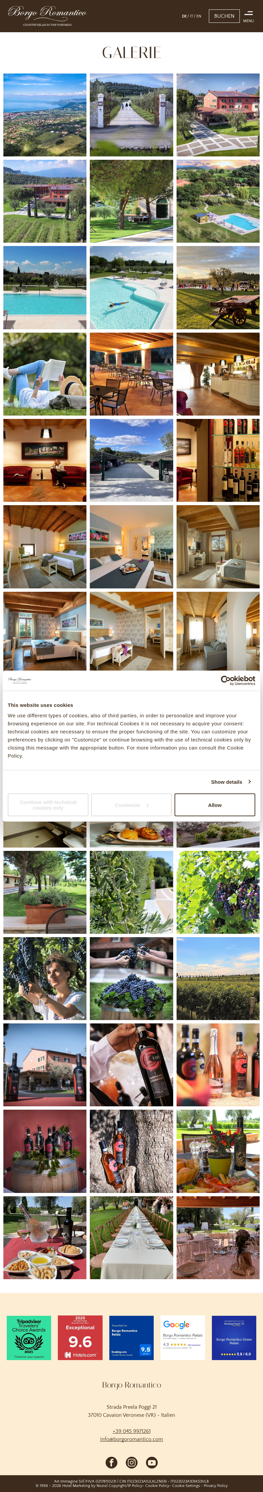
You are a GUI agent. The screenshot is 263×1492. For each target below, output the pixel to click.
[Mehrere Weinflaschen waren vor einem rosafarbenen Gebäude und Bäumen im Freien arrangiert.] (44, 1064)
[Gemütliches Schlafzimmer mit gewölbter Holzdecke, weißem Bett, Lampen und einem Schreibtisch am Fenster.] (44, 546)
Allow (215, 805)
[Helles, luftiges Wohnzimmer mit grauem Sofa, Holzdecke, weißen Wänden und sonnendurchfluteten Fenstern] (218, 633)
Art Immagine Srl (68, 1481)
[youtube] (152, 1463)
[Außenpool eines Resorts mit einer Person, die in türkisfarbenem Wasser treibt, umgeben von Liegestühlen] (131, 287)
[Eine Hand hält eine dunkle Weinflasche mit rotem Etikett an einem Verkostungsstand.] (131, 1064)
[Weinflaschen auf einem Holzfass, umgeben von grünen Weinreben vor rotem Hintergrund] (44, 1151)
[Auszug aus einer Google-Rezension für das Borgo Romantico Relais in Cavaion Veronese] (182, 1337)
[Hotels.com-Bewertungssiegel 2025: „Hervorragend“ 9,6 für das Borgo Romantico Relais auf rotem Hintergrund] (80, 1337)
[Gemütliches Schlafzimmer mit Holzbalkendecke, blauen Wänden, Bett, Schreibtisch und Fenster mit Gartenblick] (44, 633)
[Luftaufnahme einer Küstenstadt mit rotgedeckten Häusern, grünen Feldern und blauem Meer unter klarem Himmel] (44, 115)
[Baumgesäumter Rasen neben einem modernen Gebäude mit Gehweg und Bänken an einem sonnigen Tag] (131, 201)
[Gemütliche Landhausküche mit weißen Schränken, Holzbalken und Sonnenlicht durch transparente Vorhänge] (218, 374)
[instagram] (132, 1463)
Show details (226, 781)
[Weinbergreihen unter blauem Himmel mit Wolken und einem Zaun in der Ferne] (218, 978)
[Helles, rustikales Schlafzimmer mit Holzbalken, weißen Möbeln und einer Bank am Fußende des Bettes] (131, 633)
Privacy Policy (216, 1486)
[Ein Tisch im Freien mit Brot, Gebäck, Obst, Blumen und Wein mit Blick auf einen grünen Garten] (218, 1151)
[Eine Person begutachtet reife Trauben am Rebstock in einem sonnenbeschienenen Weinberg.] (44, 978)
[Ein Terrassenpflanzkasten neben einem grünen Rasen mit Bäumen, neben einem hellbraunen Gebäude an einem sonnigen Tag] (44, 892)
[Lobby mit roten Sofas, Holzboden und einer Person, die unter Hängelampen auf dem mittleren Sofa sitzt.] (44, 460)
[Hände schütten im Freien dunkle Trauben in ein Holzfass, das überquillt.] (131, 978)
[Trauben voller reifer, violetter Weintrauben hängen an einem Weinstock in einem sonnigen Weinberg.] (218, 892)
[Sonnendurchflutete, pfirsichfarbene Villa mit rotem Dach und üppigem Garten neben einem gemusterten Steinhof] (218, 115)
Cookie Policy (157, 1486)
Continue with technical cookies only (48, 805)
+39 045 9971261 (132, 1431)
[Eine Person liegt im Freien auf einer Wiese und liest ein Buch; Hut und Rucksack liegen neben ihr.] (44, 374)
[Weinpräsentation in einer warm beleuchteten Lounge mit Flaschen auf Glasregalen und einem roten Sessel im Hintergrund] (218, 460)
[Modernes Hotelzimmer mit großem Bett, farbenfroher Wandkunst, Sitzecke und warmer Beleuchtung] (131, 546)
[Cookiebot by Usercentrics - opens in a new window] (225, 680)
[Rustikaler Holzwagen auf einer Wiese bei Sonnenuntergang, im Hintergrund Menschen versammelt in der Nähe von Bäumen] (218, 287)
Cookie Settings (186, 1486)
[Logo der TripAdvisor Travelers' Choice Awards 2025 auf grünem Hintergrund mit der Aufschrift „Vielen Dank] (29, 1337)
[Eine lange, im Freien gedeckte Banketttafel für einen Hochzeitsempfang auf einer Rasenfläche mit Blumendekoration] (131, 1237)
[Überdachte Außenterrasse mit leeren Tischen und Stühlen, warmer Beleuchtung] (131, 374)
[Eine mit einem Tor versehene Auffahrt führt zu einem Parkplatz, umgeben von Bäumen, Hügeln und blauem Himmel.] (131, 460)
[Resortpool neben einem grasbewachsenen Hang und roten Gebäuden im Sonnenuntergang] (218, 201)
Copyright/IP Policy (125, 1486)
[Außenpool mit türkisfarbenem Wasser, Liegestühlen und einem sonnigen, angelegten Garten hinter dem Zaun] (44, 287)
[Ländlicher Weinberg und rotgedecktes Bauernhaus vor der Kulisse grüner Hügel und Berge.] (44, 201)
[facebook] (111, 1463)
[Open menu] (248, 13)
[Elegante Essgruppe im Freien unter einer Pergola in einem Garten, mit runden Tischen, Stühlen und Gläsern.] (218, 1237)
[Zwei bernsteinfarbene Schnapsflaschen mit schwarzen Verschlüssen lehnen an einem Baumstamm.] (131, 1151)
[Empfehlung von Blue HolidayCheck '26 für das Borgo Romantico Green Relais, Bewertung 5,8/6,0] (234, 1337)
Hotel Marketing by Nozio (84, 1486)
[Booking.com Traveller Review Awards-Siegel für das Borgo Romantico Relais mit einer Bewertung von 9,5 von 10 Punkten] (131, 1337)
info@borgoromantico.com (131, 1439)
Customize (132, 805)
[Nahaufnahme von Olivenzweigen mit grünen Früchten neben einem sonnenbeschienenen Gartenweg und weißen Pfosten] (131, 892)
